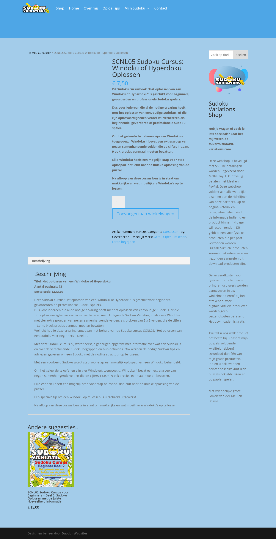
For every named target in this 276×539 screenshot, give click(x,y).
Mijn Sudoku (135, 8)
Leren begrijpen (123, 242)
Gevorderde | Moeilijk (128, 237)
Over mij (91, 8)
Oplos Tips (111, 8)
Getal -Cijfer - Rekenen (170, 237)
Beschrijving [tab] (41, 261)
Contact (160, 8)
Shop (60, 8)
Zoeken (241, 55)
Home (74, 8)
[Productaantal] (118, 202)
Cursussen (44, 53)
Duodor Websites (74, 533)
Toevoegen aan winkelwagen (145, 214)
